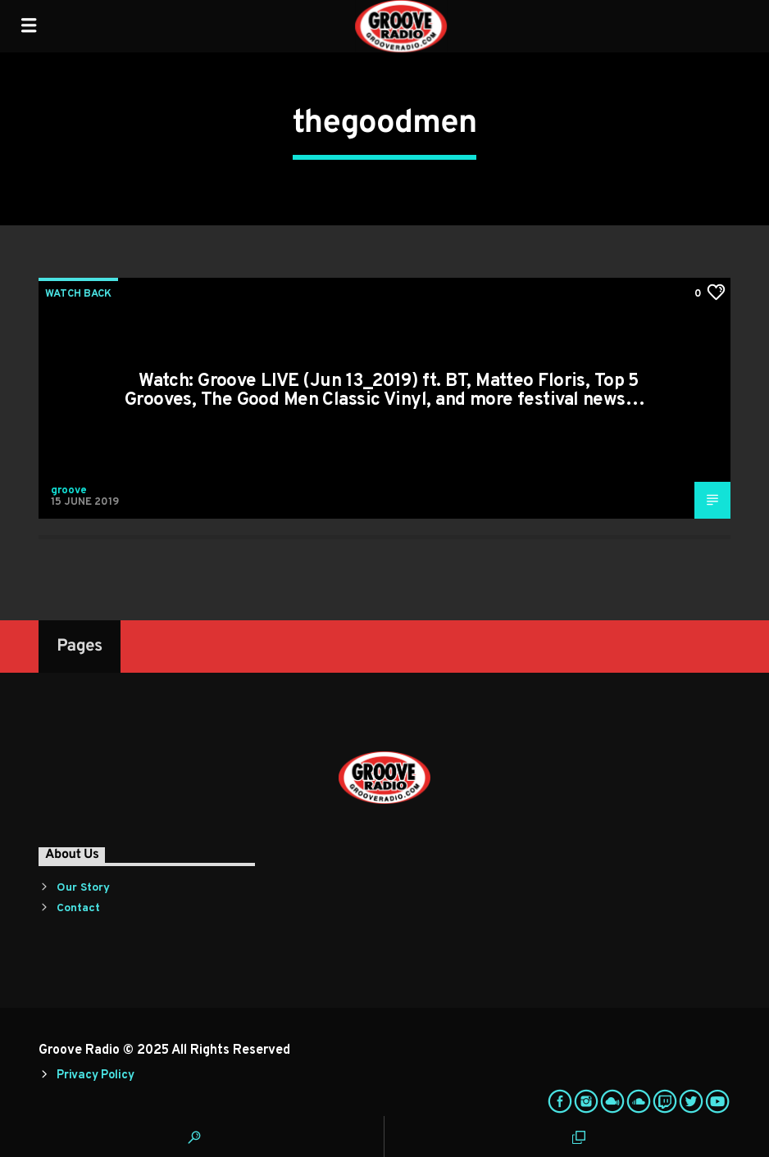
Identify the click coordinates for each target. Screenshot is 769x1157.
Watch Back (78, 294)
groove (69, 490)
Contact (78, 908)
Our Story (83, 888)
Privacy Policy (95, 1075)
